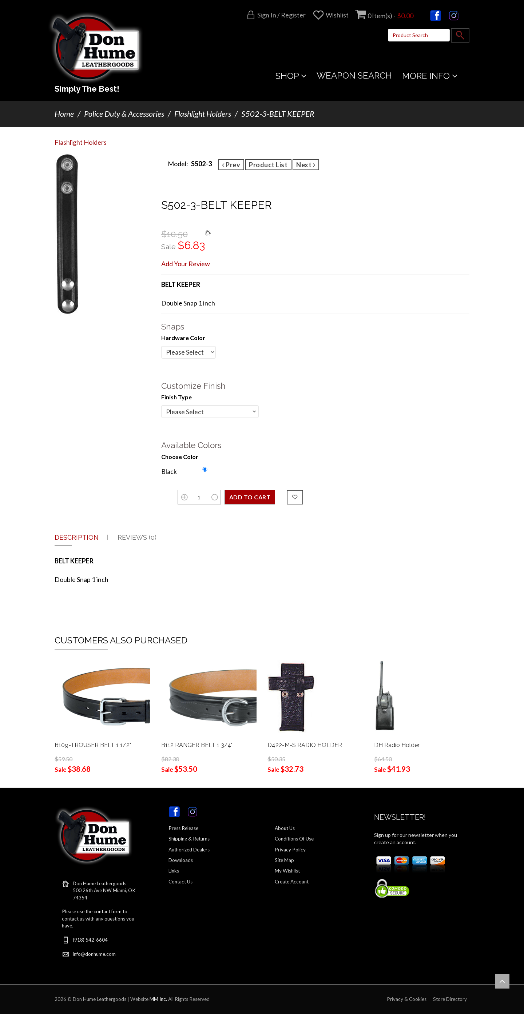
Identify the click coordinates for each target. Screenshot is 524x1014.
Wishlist (337, 15)
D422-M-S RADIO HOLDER (304, 745)
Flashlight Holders (202, 114)
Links (173, 871)
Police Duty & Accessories (124, 114)
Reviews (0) (137, 537)
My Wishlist (287, 871)
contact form (108, 911)
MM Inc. (158, 999)
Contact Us (180, 882)
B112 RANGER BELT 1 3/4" (197, 745)
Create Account (292, 882)
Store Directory (450, 999)
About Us (285, 828)
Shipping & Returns (189, 839)
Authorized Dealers (189, 850)
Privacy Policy (290, 850)
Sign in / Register (281, 15)
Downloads (180, 860)
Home (64, 114)
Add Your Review (185, 264)
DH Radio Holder (397, 745)
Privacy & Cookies (406, 999)
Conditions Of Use (294, 839)
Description (77, 537)
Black (169, 471)
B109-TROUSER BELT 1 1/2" (93, 745)
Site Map (284, 860)
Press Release (183, 828)
